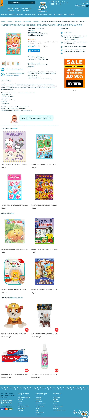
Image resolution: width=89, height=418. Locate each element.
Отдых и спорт (40, 412)
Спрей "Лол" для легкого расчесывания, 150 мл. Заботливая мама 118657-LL (52, 374)
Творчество (39, 401)
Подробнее (31, 66)
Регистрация (85, 3)
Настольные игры (41, 404)
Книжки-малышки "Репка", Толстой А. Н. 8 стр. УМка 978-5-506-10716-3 (20, 249)
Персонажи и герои (23, 406)
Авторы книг (21, 408)
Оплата (17, 8)
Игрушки (38, 399)
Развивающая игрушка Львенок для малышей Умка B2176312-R (19, 289)
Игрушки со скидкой (16, 297)
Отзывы (19, 10)
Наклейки (15, 128)
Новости (20, 399)
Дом (37, 410)
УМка (33, 30)
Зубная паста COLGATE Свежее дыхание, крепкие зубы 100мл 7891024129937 (23, 374)
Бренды (20, 404)
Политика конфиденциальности (59, 409)
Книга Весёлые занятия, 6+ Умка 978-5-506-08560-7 (45, 249)
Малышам (39, 397)
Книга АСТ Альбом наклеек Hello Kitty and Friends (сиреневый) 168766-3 (21, 164)
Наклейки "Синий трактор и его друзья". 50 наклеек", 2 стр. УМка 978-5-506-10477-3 (54, 164)
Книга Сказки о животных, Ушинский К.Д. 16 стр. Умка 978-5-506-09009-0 (51, 289)
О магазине (11, 10)
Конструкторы (40, 406)
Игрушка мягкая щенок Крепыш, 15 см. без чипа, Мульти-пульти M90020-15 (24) (23, 333)
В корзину (34, 51)
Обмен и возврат (26, 8)
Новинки (38, 415)
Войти (87, 1)
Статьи (20, 401)
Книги (37, 408)
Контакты (26, 10)
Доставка (10, 8)
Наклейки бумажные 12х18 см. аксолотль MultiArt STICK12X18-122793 (20, 205)
